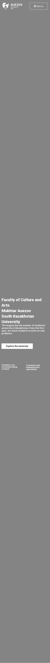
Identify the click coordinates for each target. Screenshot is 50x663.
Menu (38, 6)
